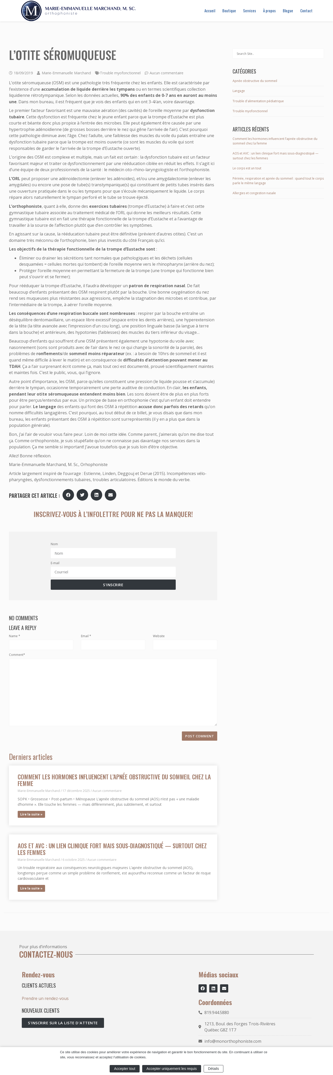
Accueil (209, 10)
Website (159, 636)
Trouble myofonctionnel (120, 72)
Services (249, 10)
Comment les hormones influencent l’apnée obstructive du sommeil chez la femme (114, 780)
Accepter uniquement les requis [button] (172, 1069)
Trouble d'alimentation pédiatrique (258, 101)
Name (14, 636)
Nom (54, 544)
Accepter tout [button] (124, 1069)
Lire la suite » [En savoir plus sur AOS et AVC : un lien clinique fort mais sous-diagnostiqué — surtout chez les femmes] (31, 888)
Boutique (229, 10)
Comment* (17, 655)
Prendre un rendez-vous (45, 998)
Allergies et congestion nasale (254, 193)
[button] (68, 495)
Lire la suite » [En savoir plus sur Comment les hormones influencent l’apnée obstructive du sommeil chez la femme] (31, 814)
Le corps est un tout (247, 168)
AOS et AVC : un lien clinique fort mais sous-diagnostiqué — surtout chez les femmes (112, 848)
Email (86, 636)
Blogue (288, 10)
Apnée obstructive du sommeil (255, 81)
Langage (239, 91)
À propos (269, 10)
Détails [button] (213, 1069)
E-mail (55, 563)
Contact (306, 10)
